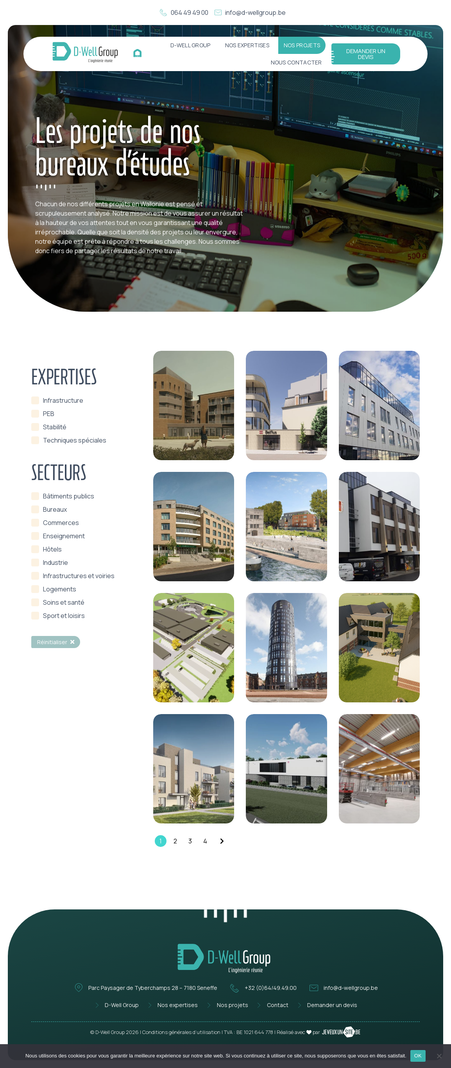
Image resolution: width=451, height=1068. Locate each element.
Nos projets (302, 45)
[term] (57, 400)
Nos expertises (247, 45)
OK (418, 1056)
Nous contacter (296, 62)
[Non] (439, 1055)
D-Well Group (190, 45)
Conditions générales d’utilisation (181, 1032)
